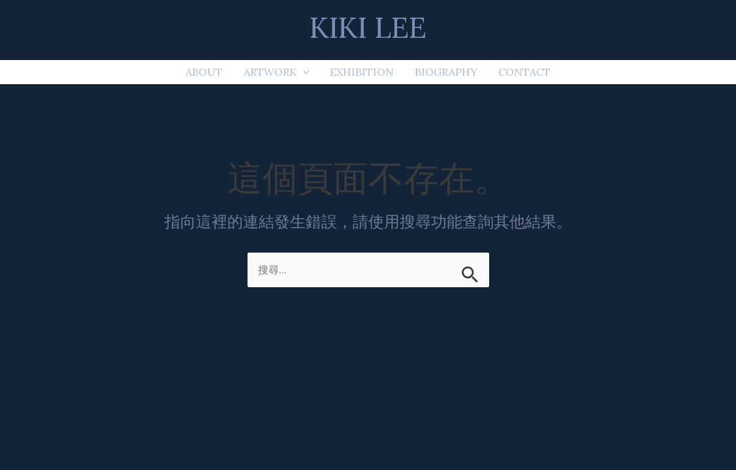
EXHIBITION (362, 71)
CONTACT (524, 71)
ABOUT (204, 71)
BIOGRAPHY (446, 71)
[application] (303, 72)
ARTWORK (277, 72)
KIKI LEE (368, 27)
